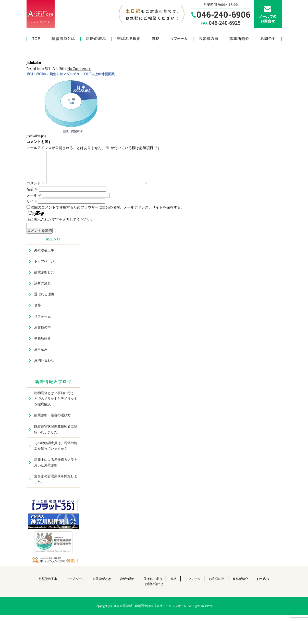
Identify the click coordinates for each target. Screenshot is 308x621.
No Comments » (79, 69)
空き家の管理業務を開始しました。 (55, 485)
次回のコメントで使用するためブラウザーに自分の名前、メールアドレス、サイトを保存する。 (107, 213)
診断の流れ (96, 40)
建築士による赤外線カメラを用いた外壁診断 (55, 468)
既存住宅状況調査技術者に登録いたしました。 (55, 435)
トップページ (36, 40)
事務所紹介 (239, 40)
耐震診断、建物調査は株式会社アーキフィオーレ (153, 612)
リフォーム (179, 40)
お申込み (40, 355)
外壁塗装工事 (44, 256)
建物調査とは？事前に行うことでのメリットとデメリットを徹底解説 (55, 404)
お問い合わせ (268, 40)
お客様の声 (208, 40)
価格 (155, 40)
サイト (32, 207)
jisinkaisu (34, 63)
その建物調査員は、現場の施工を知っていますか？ (55, 452)
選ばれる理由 (129, 40)
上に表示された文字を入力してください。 (60, 226)
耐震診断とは (63, 40)
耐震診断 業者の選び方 (52, 421)
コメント (36, 189)
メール (34, 201)
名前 (32, 195)
